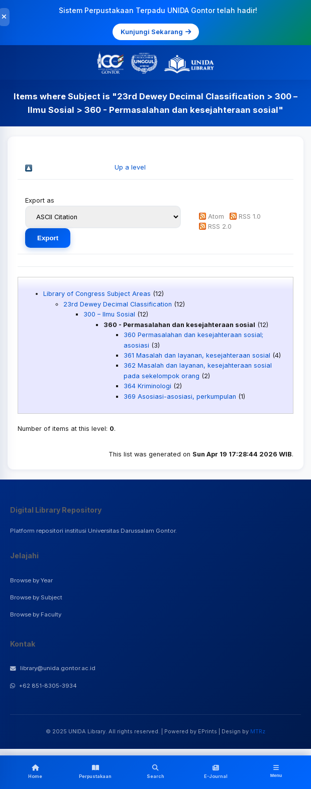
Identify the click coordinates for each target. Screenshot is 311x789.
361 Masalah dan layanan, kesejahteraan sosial (197, 355)
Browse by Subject (36, 597)
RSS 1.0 (250, 216)
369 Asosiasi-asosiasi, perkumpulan (180, 396)
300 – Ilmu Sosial (109, 314)
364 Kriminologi (147, 386)
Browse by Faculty (35, 614)
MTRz (257, 731)
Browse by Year (31, 580)
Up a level (130, 167)
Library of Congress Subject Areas (97, 293)
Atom (216, 216)
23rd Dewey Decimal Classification (117, 304)
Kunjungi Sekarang (156, 32)
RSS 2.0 (220, 226)
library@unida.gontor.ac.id (52, 668)
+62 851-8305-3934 (43, 685)
